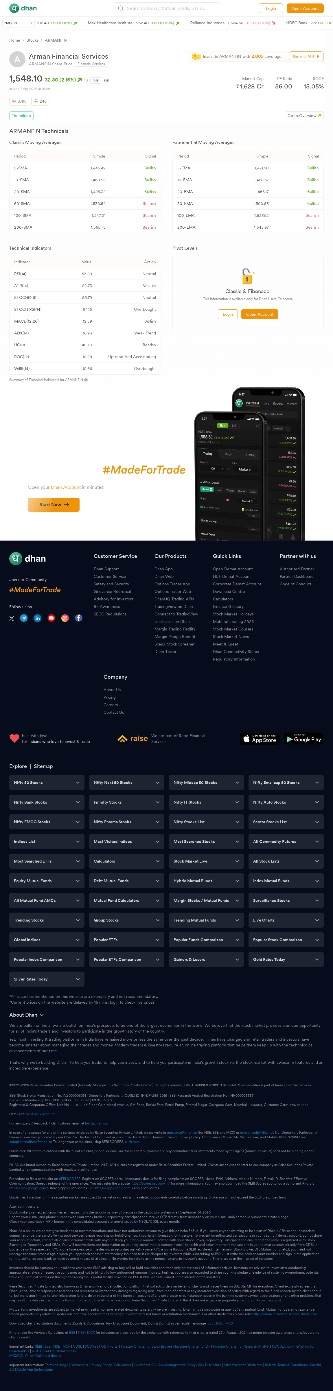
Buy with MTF (306, 56)
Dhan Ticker (165, 651)
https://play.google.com (27, 1188)
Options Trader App (172, 584)
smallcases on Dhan (172, 621)
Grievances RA (145, 1365)
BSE (106, 80)
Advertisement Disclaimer (243, 1365)
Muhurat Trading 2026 (233, 621)
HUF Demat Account (232, 576)
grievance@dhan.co (182, 1133)
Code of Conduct (295, 584)
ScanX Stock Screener (174, 644)
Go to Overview (302, 115)
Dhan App (163, 569)
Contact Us (114, 712)
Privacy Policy (101, 1365)
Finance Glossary (228, 606)
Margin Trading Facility (174, 629)
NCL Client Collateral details (54, 1351)
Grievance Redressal (112, 591)
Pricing (110, 697)
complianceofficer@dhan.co (30, 1142)
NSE (96, 80)
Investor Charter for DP (192, 1346)
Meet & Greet (225, 644)
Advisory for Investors (113, 599)
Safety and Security (111, 584)
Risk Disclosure (209, 1365)
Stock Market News (231, 636)
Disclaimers (79, 1365)
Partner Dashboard (297, 576)
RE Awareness (107, 606)
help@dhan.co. (96, 1123)
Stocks (32, 40)
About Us (112, 689)
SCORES (91, 1346)
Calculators (223, 599)
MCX (229, 1323)
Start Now (54, 504)
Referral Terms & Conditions (286, 1365)
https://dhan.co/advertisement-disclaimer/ (285, 1314)
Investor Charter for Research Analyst (241, 1346)
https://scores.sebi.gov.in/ (150, 1183)
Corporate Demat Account (237, 584)
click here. (132, 1142)
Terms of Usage (56, 1365)
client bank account (40, 1114)
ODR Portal (109, 1346)
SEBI (38, 1346)
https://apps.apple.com (112, 1188)
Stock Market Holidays (233, 614)
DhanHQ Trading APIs (174, 599)
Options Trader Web (172, 591)
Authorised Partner (297, 569)
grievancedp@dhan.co (257, 1133)
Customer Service (110, 576)
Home (14, 40)
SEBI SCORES (69, 1179)
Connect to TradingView (176, 614)
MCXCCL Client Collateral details (35, 1356)
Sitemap (43, 766)
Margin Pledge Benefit (174, 636)
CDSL (77, 1346)
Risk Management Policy (177, 1365)
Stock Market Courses (233, 629)
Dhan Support (106, 569)
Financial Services (91, 64)
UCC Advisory (283, 1346)
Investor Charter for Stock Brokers (146, 1346)
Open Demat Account (233, 569)
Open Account (305, 8)
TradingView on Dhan (173, 606)
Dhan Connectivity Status (236, 651)
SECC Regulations (110, 614)
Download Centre (229, 591)
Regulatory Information (234, 659)
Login (271, 8)
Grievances (122, 1365)
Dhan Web (164, 576)
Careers (111, 704)
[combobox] (172, 8)
